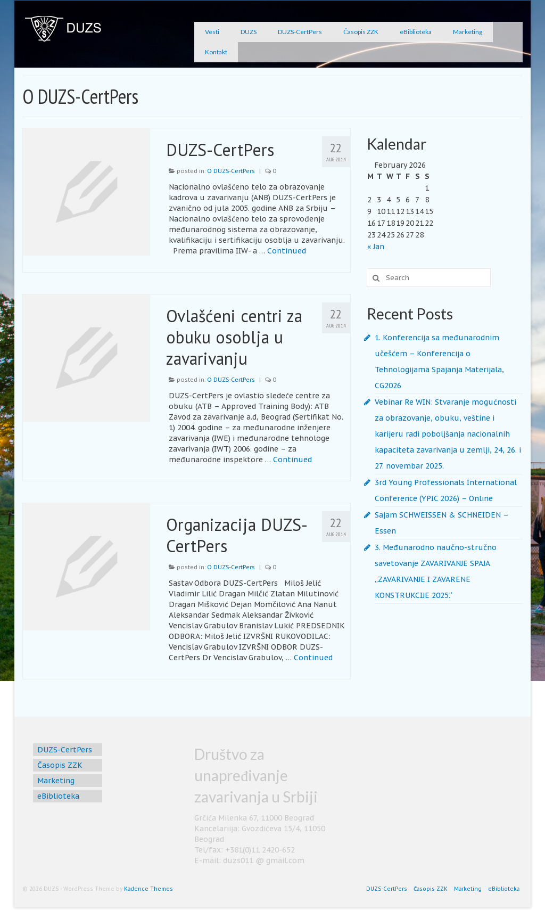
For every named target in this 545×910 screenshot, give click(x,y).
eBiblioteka (416, 32)
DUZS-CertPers (300, 32)
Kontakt (216, 52)
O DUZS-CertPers (231, 171)
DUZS (249, 32)
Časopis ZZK (360, 32)
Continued (286, 251)
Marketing (467, 32)
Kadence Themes (148, 889)
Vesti (212, 32)
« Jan (375, 246)
